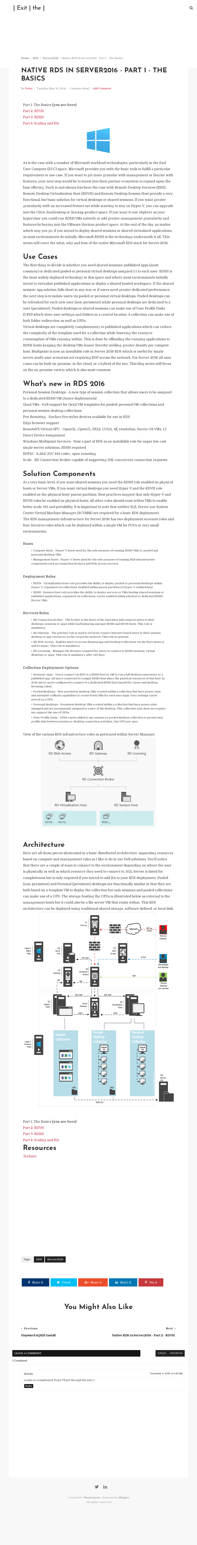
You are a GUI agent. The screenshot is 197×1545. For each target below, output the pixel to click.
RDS (36, 59)
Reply (29, 1407)
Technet (30, 1177)
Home (26, 59)
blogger (146, 1374)
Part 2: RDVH (34, 113)
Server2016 (51, 59)
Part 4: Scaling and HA (42, 126)
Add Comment (103, 90)
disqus (161, 1374)
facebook (175, 1374)
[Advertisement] (98, 1224)
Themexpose (91, 1520)
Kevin (29, 1395)
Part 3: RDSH (34, 119)
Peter (30, 90)
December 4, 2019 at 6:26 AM (165, 1394)
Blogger (124, 1520)
